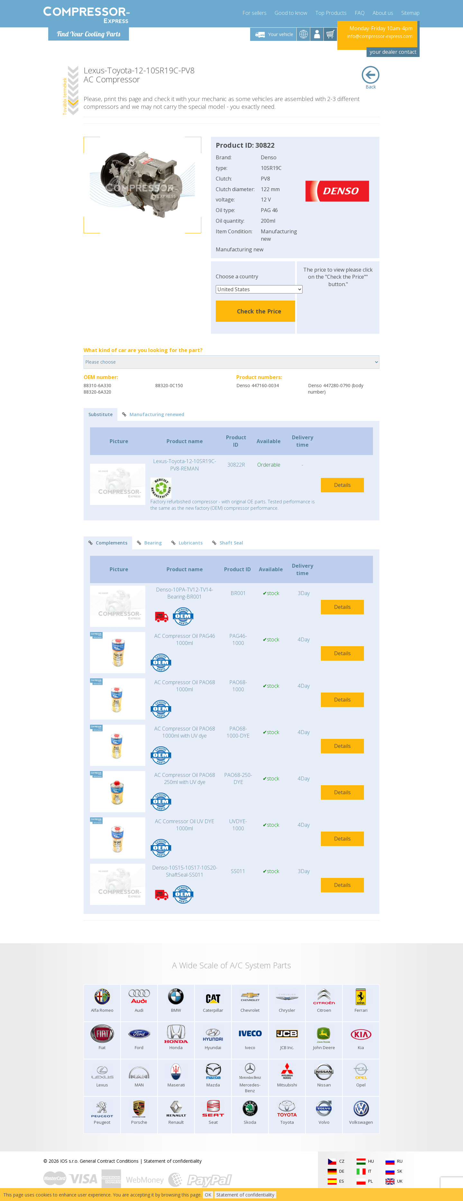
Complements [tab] (107, 543)
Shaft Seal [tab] (227, 543)
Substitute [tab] (100, 414)
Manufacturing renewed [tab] (153, 414)
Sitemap (410, 13)
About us (383, 13)
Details (342, 485)
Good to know (291, 13)
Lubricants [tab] (187, 543)
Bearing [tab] (149, 543)
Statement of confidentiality (173, 1161)
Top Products (331, 13)
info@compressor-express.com (380, 36)
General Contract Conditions (109, 1161)
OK (208, 1195)
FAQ (360, 13)
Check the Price (259, 311)
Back (370, 78)
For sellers (254, 13)
